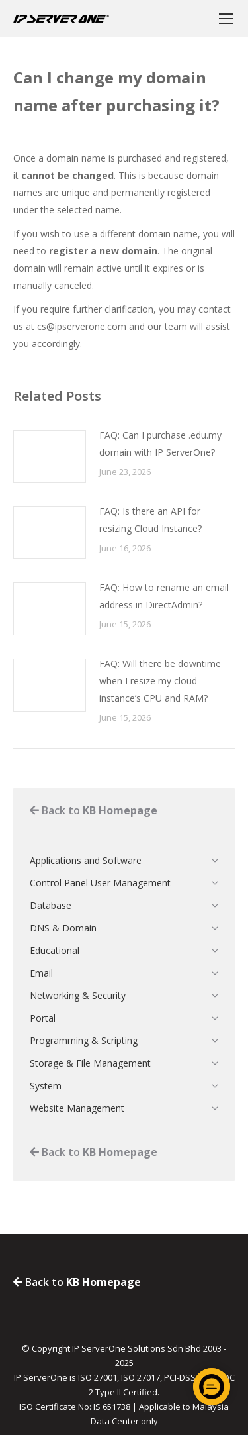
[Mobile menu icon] (226, 18)
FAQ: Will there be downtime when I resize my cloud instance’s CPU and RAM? (160, 680)
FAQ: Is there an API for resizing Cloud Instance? (150, 520)
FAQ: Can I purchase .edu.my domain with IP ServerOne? (160, 443)
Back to (93, 810)
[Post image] (49, 456)
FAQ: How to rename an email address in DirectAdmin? (164, 596)
